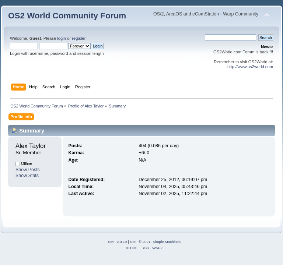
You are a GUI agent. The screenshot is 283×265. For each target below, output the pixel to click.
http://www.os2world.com (250, 66)
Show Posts (27, 169)
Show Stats (27, 175)
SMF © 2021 (140, 242)
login (61, 38)
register (78, 38)
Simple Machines (167, 242)
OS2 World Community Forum (67, 15)
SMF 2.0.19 (117, 242)
